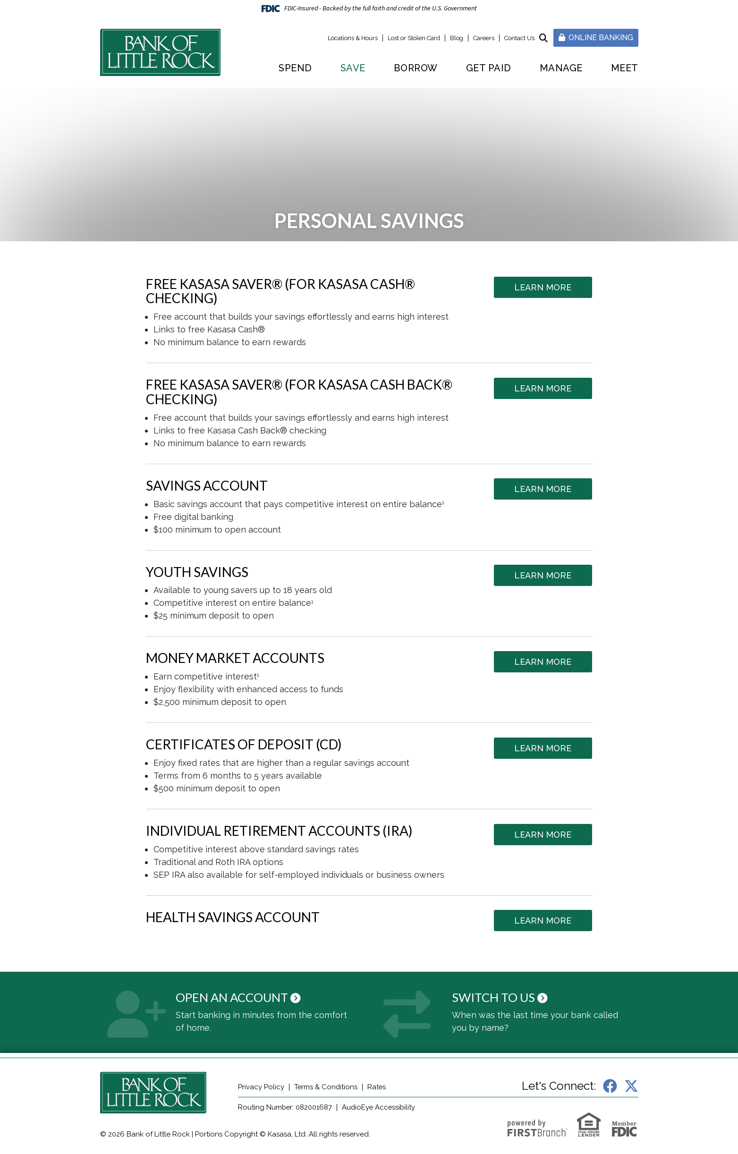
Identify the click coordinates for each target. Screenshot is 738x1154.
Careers (483, 38)
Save (352, 68)
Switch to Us (494, 997)
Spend (295, 68)
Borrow (416, 68)
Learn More (543, 287)
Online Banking (596, 37)
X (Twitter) (631, 1086)
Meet (624, 68)
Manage (561, 68)
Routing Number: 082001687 (285, 1107)
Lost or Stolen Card (414, 38)
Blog (456, 38)
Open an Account (234, 997)
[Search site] (543, 38)
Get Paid (488, 68)
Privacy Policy (261, 1087)
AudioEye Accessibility (380, 1107)
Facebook (610, 1086)
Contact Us (519, 38)
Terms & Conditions (326, 1087)
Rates (377, 1087)
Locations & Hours (353, 38)
